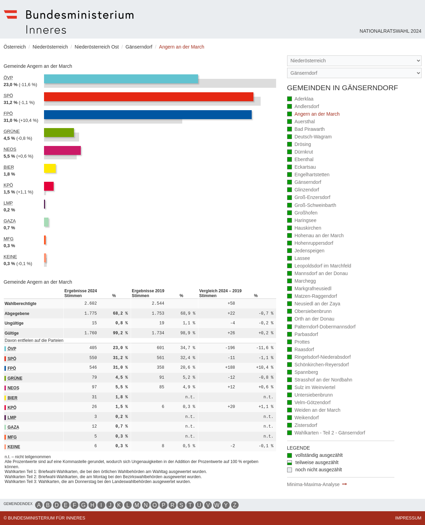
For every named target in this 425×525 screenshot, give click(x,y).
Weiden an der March (313, 410)
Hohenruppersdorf (310, 243)
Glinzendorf (303, 190)
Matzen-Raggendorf (312, 296)
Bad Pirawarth (306, 129)
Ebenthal (300, 160)
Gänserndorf (304, 182)
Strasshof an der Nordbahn (319, 380)
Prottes (298, 342)
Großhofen (302, 213)
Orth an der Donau (311, 319)
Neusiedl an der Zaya (313, 304)
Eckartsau (301, 167)
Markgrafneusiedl (309, 289)
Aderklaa (300, 99)
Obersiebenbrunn (309, 311)
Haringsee (302, 221)
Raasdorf (300, 350)
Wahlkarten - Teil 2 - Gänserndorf (326, 433)
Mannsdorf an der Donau (317, 274)
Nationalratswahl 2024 (391, 31)
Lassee (298, 258)
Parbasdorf (302, 335)
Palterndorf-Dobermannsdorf (321, 327)
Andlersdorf (303, 107)
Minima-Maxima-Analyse (313, 484)
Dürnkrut (300, 152)
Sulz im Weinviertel (311, 388)
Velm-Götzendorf (309, 403)
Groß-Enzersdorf (308, 198)
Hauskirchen (304, 228)
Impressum (408, 518)
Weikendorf (303, 418)
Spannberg (302, 372)
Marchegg (301, 281)
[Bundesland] (354, 60)
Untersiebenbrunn (310, 395)
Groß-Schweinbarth (311, 205)
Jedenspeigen (306, 251)
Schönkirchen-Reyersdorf (318, 365)
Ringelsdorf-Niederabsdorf (319, 357)
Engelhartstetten (308, 175)
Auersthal (301, 122)
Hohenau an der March (315, 236)
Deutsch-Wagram (309, 137)
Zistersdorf (302, 425)
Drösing (299, 144)
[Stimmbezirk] (354, 73)
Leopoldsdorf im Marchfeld (319, 266)
